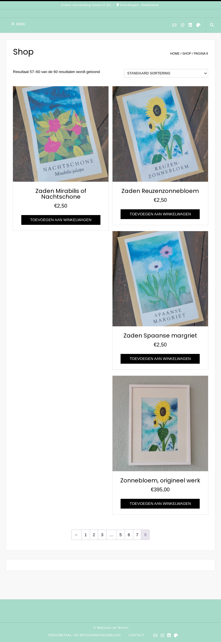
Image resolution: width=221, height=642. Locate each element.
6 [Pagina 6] (129, 534)
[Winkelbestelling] (166, 73)
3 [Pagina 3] (102, 534)
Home (175, 53)
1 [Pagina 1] (86, 534)
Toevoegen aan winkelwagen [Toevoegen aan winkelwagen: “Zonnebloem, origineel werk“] (160, 503)
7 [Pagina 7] (137, 534)
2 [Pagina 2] (94, 534)
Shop (186, 53)
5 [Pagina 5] (120, 534)
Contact (136, 635)
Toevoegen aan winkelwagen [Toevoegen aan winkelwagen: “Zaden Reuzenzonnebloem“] (160, 214)
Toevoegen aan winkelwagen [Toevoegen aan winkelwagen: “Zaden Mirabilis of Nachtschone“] (61, 220)
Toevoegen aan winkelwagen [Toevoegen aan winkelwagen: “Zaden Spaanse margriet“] (160, 359)
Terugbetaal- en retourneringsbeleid (84, 635)
